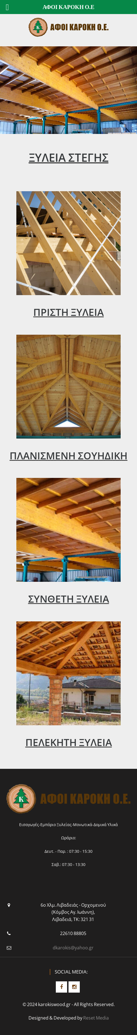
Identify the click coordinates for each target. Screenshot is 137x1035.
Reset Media (96, 1018)
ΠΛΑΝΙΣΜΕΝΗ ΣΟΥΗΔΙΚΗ (68, 455)
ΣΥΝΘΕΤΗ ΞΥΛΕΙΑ (68, 598)
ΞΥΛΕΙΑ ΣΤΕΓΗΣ (69, 157)
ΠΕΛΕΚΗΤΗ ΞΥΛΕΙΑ (68, 742)
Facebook (61, 987)
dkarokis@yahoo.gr (73, 948)
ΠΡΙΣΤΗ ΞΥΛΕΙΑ (68, 312)
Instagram (74, 987)
